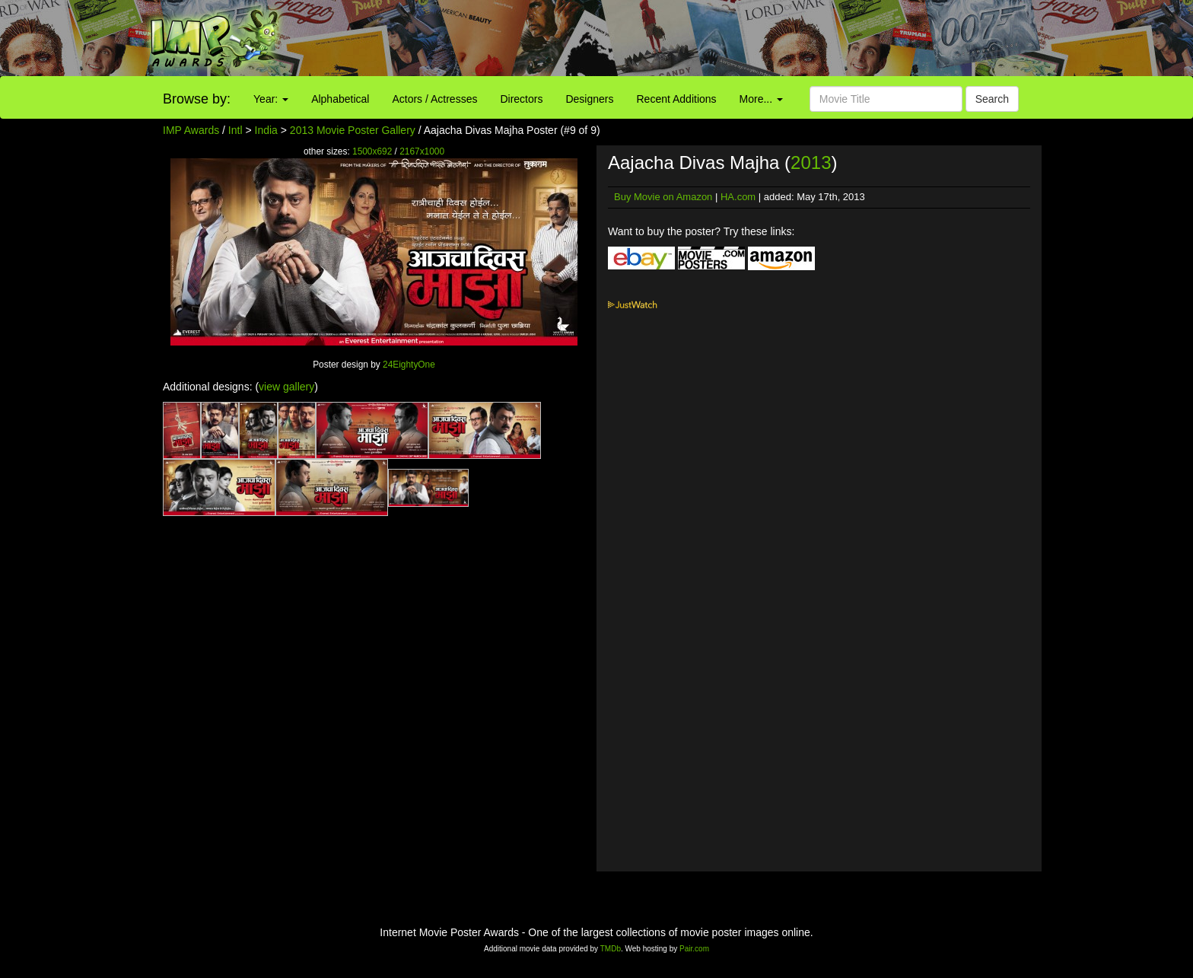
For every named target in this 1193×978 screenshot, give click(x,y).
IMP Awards (191, 130)
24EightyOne (409, 364)
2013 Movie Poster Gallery (352, 130)
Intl (235, 130)
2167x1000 (421, 151)
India (266, 130)
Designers (589, 99)
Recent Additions (677, 99)
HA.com (738, 196)
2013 (811, 162)
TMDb (610, 949)
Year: (270, 99)
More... (761, 99)
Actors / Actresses (434, 99)
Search (992, 99)
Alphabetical (340, 99)
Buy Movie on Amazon (663, 196)
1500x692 (372, 151)
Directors (521, 99)
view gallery (286, 387)
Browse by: (197, 99)
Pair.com (694, 949)
